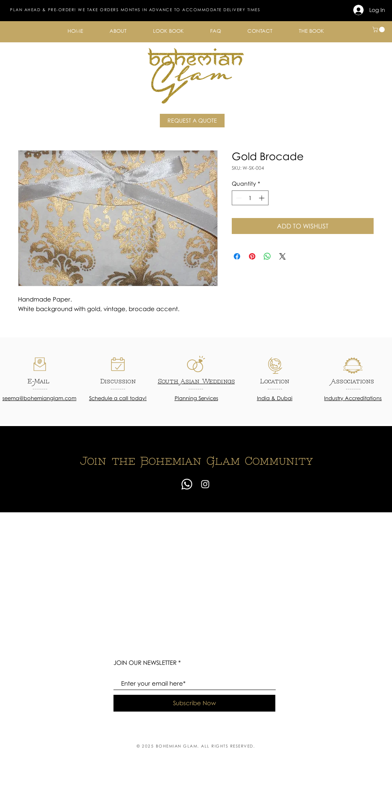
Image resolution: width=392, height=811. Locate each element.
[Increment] (262, 198)
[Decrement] (238, 198)
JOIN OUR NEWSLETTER (145, 663)
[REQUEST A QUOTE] (192, 120)
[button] (118, 31)
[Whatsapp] (186, 484)
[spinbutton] (250, 198)
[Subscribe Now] (194, 703)
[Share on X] (282, 256)
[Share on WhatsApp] (267, 256)
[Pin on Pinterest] (252, 256)
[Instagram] (205, 484)
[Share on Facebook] (237, 256)
